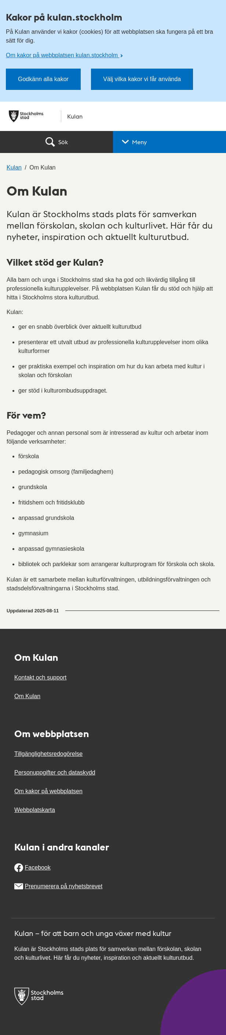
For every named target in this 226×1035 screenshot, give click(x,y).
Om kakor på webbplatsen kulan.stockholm (62, 55)
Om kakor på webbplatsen (48, 791)
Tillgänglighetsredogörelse (48, 754)
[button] (169, 142)
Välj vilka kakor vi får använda (142, 79)
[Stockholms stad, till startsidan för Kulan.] (113, 116)
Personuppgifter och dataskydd (54, 772)
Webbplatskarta (34, 810)
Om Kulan (27, 696)
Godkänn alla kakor (43, 79)
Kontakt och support (40, 677)
